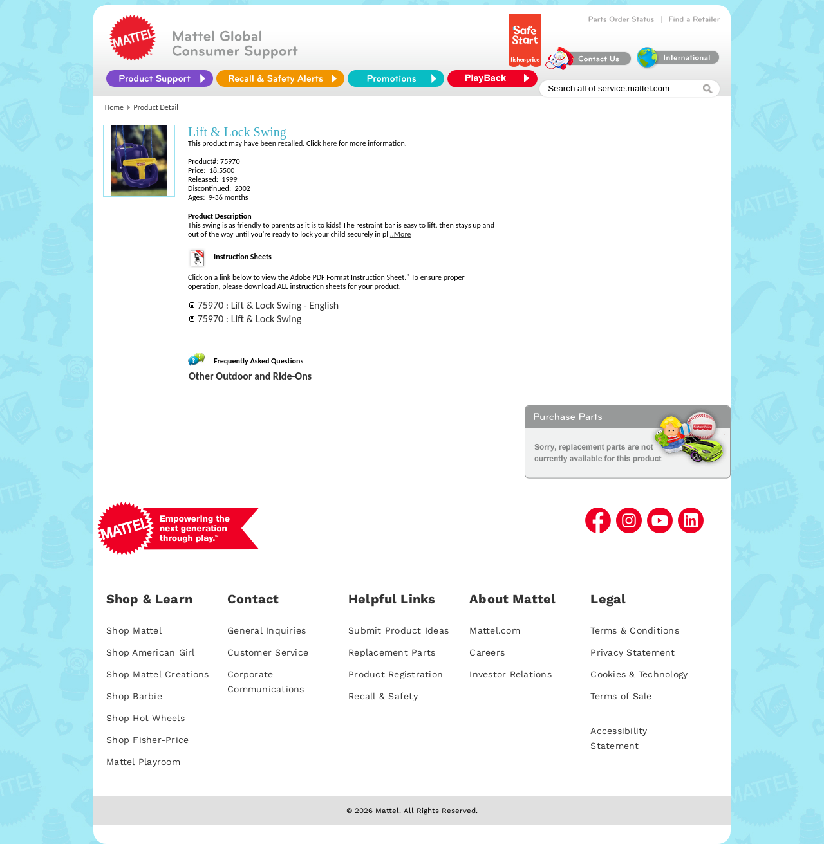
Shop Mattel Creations (157, 674)
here (330, 143)
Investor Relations (510, 674)
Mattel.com (494, 630)
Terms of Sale (620, 696)
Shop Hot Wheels (145, 718)
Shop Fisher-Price (147, 740)
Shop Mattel (134, 630)
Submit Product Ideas (398, 630)
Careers (487, 652)
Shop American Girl (150, 652)
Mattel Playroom (143, 762)
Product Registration (395, 674)
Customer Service (267, 652)
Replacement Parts (391, 652)
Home (114, 107)
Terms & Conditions (634, 630)
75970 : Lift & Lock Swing (250, 319)
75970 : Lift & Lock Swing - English (268, 305)
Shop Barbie (134, 696)
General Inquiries (266, 630)
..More (400, 234)
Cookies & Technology (639, 674)
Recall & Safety (383, 696)
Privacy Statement (632, 652)
